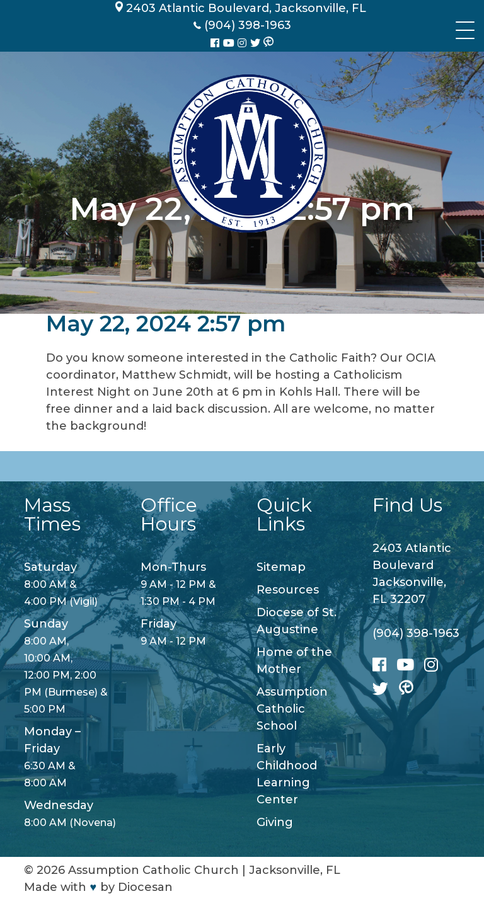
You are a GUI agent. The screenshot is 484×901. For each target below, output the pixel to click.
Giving (274, 822)
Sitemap (281, 567)
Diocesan (145, 887)
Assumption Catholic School (292, 709)
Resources (287, 590)
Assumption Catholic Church (153, 870)
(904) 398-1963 (415, 633)
